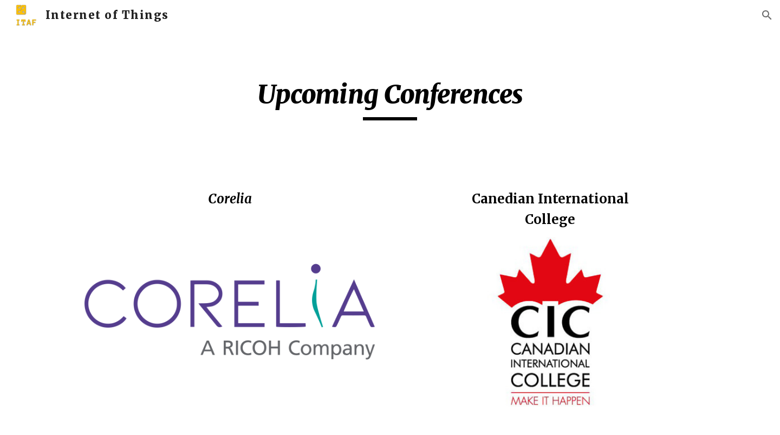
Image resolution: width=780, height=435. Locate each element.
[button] (767, 15)
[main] (390, 99)
